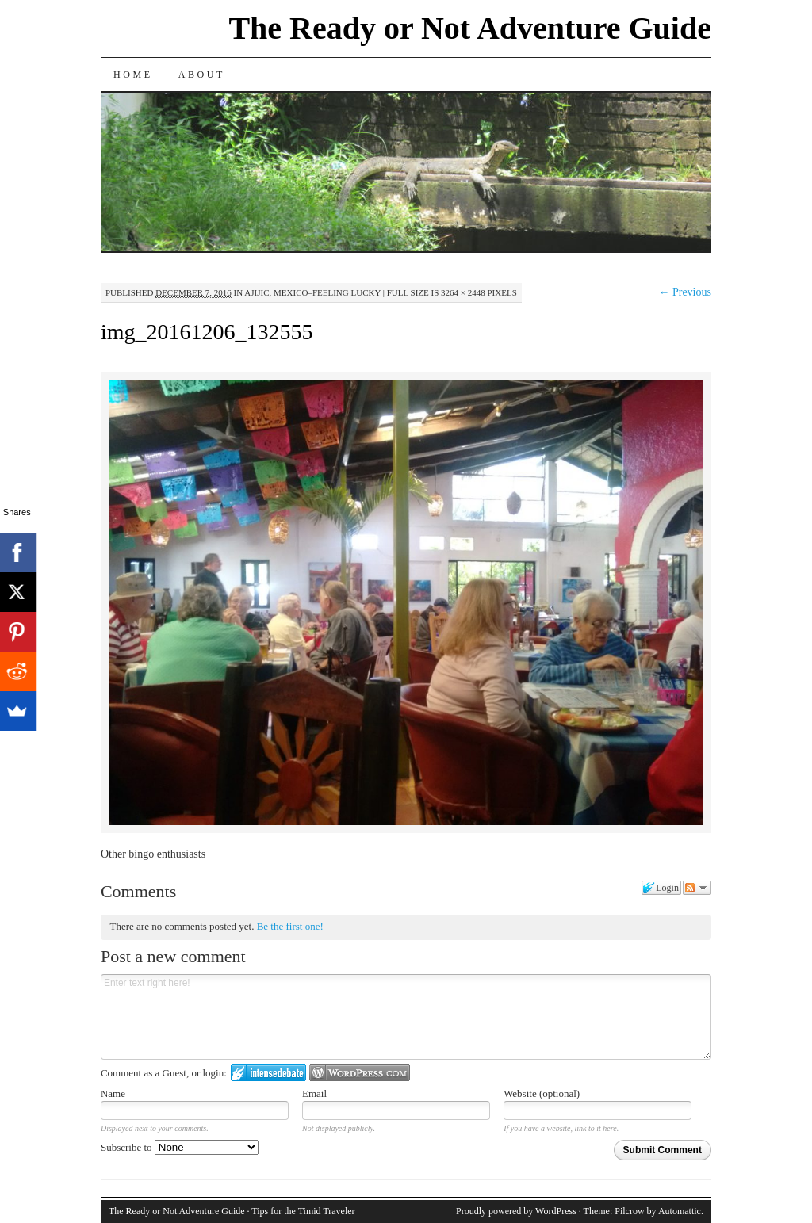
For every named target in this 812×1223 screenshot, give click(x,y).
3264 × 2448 (463, 292)
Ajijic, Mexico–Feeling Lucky (312, 292)
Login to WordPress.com (359, 1072)
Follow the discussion (697, 888)
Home (133, 74)
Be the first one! (290, 926)
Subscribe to (180, 1147)
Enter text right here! (406, 1017)
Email (314, 1093)
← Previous (684, 292)
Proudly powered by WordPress (516, 1211)
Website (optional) (542, 1093)
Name (113, 1093)
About (201, 74)
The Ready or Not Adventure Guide (469, 28)
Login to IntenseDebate (268, 1072)
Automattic (679, 1211)
